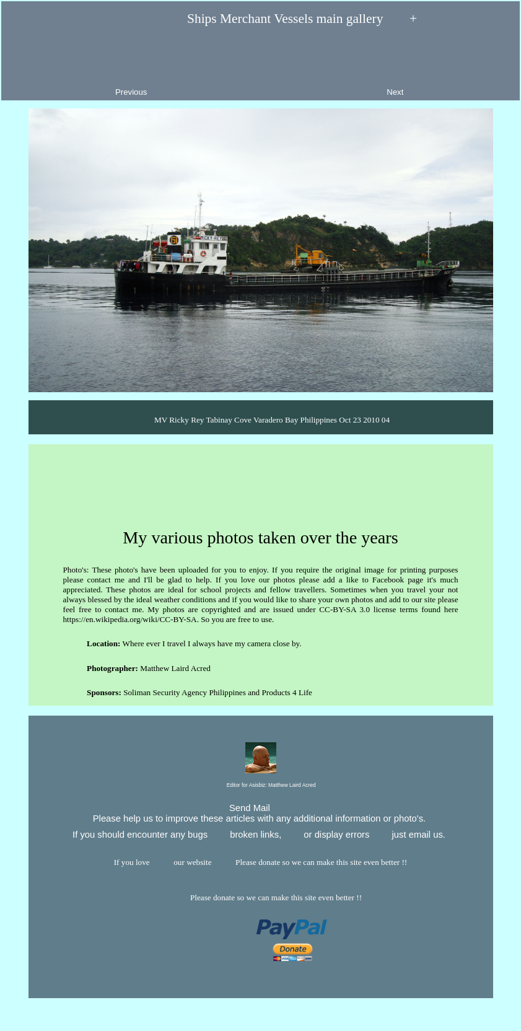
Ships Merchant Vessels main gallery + (260, 19)
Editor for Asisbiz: (260, 786)
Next (447, 66)
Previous (79, 66)
